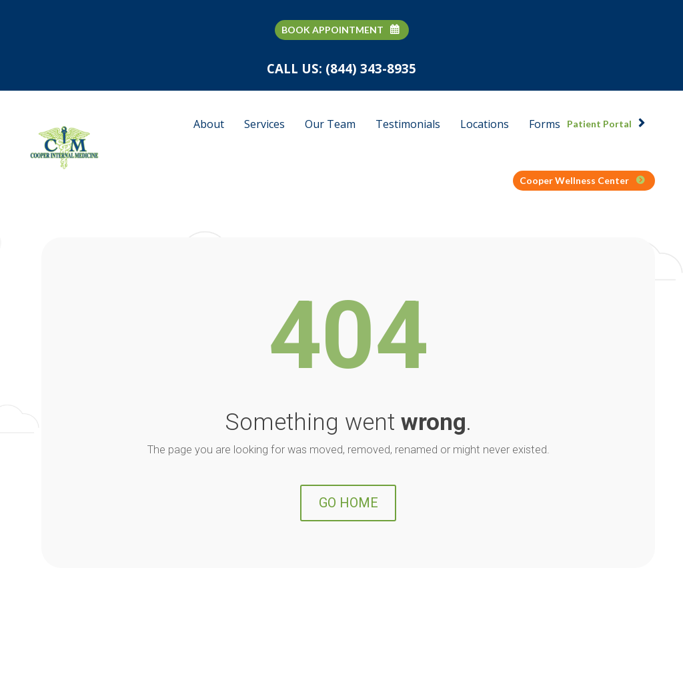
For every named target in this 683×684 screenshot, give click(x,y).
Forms (544, 124)
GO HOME (348, 537)
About (208, 124)
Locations (484, 124)
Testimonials (408, 124)
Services (264, 124)
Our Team (330, 124)
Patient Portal (606, 123)
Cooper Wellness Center (582, 180)
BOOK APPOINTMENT (340, 29)
